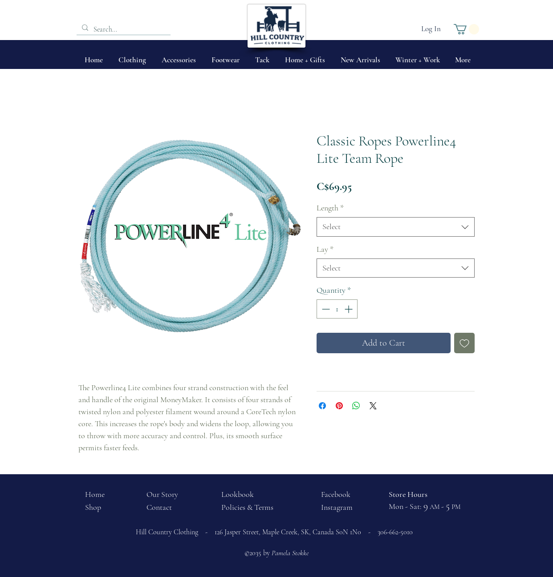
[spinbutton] (337, 309)
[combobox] (396, 226)
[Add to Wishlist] (464, 343)
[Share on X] (373, 405)
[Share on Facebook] (322, 405)
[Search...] (123, 29)
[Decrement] (325, 309)
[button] (466, 29)
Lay (325, 249)
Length (330, 208)
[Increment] (349, 309)
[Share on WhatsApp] (356, 405)
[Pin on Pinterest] (339, 405)
